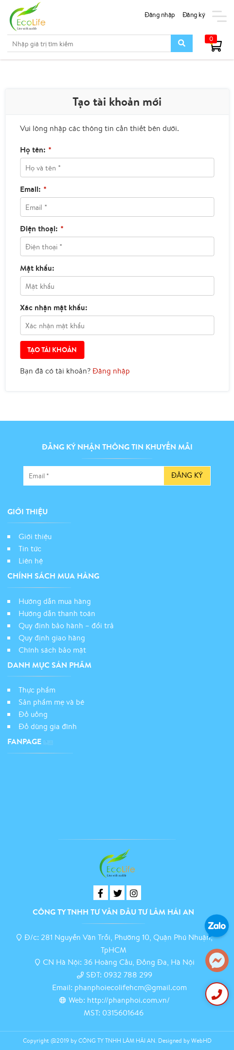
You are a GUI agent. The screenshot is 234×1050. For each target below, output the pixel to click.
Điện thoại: (42, 228)
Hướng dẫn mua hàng (54, 601)
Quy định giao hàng (51, 637)
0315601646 (123, 1012)
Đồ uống (33, 714)
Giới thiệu (35, 536)
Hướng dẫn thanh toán (56, 613)
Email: (33, 189)
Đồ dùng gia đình (47, 726)
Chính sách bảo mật (53, 649)
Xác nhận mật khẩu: (54, 307)
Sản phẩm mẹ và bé (51, 701)
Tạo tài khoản (52, 350)
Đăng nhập (159, 14)
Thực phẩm (36, 689)
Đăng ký (193, 14)
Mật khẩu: (37, 267)
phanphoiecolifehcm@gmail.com (130, 987)
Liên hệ (30, 560)
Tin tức (29, 548)
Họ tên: (36, 149)
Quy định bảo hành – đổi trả (66, 625)
